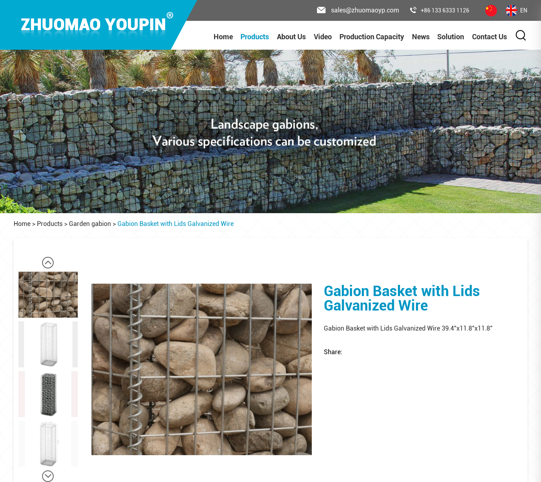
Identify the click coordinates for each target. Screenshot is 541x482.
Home (223, 36)
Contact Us (489, 36)
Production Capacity (371, 36)
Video (323, 36)
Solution (450, 36)
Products (254, 36)
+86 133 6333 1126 (439, 10)
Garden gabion (90, 224)
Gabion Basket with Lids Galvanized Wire (175, 224)
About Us (291, 36)
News (421, 36)
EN (516, 10)
